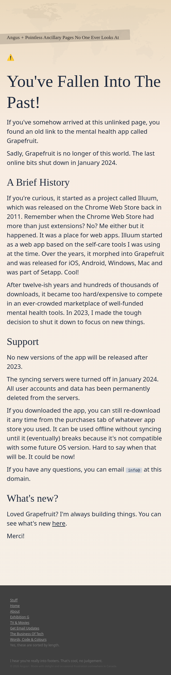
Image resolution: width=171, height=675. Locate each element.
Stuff (14, 600)
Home (15, 606)
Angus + (15, 37)
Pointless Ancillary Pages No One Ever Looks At (72, 37)
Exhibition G (19, 617)
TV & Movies (19, 623)
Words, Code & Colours (28, 639)
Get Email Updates (24, 628)
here (58, 523)
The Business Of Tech (27, 634)
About (15, 611)
